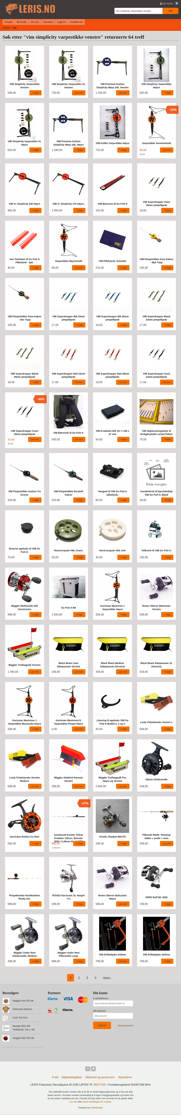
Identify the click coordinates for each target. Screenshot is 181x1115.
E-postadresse (100, 998)
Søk (170, 10)
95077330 (100, 1085)
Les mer (73, 1102)
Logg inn (61, 22)
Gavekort (48, 22)
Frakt (55, 1077)
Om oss (35, 22)
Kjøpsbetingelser (72, 1077)
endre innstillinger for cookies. (97, 1102)
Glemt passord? (125, 1025)
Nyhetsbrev (125, 1077)
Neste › (107, 977)
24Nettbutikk (96, 1108)
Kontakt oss (76, 22)
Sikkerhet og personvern (100, 1077)
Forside (9, 22)
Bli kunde (22, 22)
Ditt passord (99, 1010)
